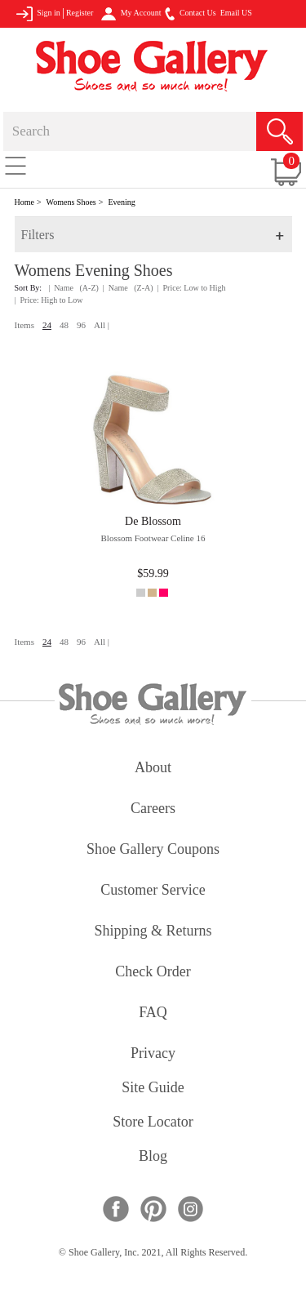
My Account (131, 13)
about (153, 769)
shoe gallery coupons (153, 850)
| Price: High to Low (49, 300)
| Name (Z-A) (128, 287)
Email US (236, 12)
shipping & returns (152, 932)
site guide (153, 1089)
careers (153, 809)
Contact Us (190, 13)
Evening (121, 202)
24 (46, 325)
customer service (152, 891)
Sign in (38, 14)
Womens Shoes (71, 202)
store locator (153, 1123)
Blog (153, 1157)
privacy (153, 1054)
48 (64, 325)
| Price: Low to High (191, 287)
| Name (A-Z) (73, 287)
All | (101, 325)
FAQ (153, 1013)
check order (152, 973)
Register (79, 12)
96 (81, 325)
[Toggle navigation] (15, 165)
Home (24, 202)
